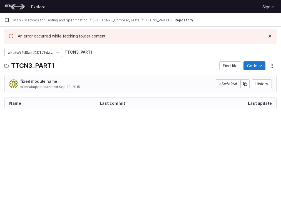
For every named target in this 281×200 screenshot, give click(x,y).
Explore (38, 6)
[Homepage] (15, 6)
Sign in (268, 6)
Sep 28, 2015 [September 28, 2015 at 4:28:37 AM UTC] (69, 87)
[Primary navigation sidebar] (6, 20)
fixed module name (38, 81)
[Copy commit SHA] (245, 83)
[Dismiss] (270, 36)
